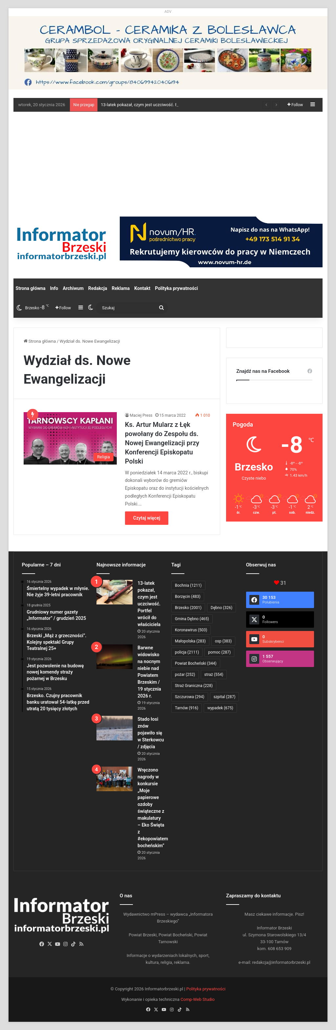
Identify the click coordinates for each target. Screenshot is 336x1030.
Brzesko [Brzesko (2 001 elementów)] (188, 607)
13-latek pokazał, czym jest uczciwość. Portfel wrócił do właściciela (148, 604)
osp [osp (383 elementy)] (223, 641)
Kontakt (142, 288)
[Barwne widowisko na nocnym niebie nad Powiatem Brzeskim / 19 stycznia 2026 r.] (114, 656)
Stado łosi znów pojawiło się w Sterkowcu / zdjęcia (150, 732)
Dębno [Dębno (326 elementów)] (221, 607)
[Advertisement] (168, 161)
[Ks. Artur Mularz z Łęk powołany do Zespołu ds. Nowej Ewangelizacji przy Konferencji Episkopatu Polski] (70, 438)
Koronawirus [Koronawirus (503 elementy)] (191, 630)
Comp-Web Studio (197, 999)
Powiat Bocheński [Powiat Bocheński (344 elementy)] (196, 663)
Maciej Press (141, 415)
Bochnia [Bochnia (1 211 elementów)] (188, 585)
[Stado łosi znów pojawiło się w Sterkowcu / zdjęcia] (114, 728)
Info (54, 288)
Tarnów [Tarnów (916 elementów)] (186, 708)
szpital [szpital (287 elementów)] (225, 697)
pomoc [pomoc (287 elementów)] (219, 652)
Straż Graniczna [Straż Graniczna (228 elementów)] (194, 685)
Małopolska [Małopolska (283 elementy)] (190, 641)
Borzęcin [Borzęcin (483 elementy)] (187, 596)
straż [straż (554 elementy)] (213, 674)
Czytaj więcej (146, 518)
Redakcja (97, 288)
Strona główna (31, 288)
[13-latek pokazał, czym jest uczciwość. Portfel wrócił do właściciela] (114, 592)
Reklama (121, 288)
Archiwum (73, 288)
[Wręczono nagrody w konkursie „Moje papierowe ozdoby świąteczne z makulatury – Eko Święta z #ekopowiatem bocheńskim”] (114, 779)
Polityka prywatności (176, 288)
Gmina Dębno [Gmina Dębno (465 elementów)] (192, 619)
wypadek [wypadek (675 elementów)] (220, 708)
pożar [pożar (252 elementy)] (185, 674)
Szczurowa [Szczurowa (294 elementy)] (189, 697)
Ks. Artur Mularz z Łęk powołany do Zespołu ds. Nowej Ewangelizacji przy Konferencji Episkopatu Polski (162, 443)
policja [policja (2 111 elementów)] (187, 652)
